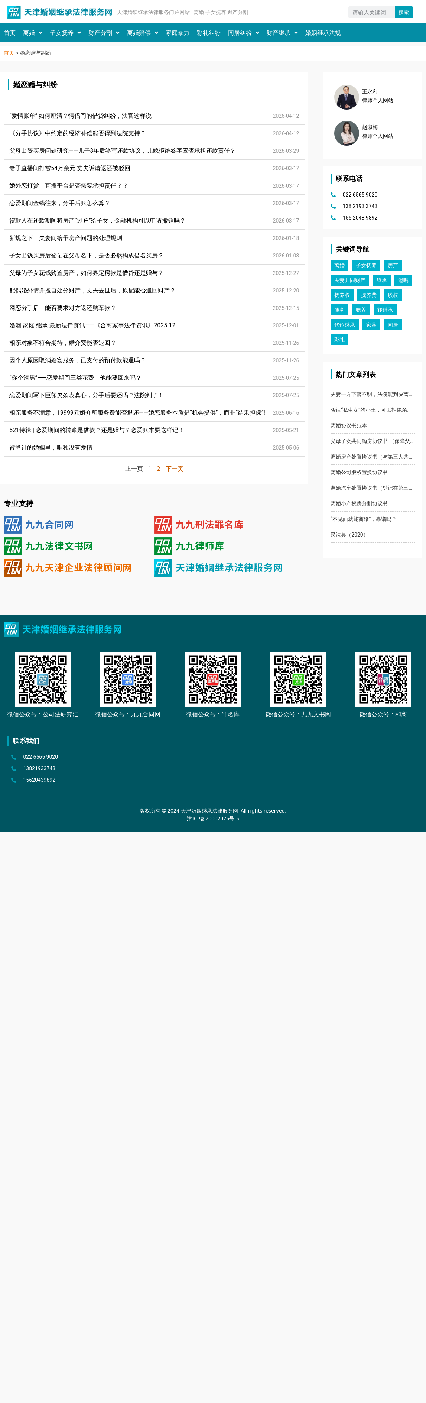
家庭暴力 (177, 33)
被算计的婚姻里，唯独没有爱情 (50, 447)
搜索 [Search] (404, 12)
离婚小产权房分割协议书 (359, 503)
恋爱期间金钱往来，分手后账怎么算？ (59, 203)
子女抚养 (65, 32)
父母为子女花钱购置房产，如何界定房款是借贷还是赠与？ (86, 272)
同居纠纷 (243, 32)
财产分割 (104, 32)
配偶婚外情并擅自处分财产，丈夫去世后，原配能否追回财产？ (92, 290)
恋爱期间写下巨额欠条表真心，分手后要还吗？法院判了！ (86, 395)
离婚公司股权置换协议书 (359, 472)
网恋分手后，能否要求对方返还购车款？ (62, 307)
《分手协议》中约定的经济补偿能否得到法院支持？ (77, 133)
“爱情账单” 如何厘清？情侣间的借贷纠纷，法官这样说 (80, 115)
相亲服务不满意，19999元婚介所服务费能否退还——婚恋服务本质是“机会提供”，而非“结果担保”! (137, 412)
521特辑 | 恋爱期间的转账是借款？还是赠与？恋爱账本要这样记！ (96, 430)
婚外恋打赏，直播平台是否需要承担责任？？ (68, 185)
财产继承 (282, 32)
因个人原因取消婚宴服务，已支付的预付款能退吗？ (77, 360)
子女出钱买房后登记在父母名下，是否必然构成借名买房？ (86, 255)
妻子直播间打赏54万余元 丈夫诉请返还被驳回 (69, 168)
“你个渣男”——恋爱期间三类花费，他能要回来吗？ (75, 377)
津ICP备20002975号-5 (213, 818)
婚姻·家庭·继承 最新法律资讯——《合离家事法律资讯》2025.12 (92, 325)
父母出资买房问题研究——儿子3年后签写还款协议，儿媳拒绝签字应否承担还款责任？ (122, 150)
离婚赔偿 (142, 32)
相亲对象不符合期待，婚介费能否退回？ (62, 342)
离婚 (32, 32)
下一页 (174, 468)
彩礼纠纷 (209, 33)
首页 (10, 33)
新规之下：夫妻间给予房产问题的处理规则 (65, 238)
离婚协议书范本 (349, 425)
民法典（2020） (349, 535)
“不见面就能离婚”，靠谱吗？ (364, 519)
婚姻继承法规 (323, 33)
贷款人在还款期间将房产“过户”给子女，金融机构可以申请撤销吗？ (97, 220)
